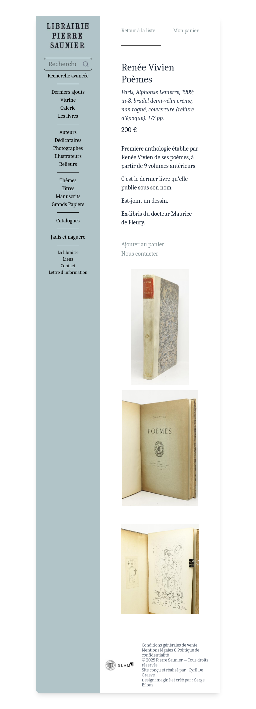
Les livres (68, 116)
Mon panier (186, 31)
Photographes (68, 148)
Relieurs (68, 164)
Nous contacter (139, 253)
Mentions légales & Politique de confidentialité (170, 652)
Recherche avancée (67, 75)
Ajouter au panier (142, 244)
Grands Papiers (68, 204)
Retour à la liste (138, 31)
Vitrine (68, 100)
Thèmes (67, 180)
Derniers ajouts (67, 92)
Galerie (67, 108)
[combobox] (68, 64)
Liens (68, 259)
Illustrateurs (67, 156)
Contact (68, 266)
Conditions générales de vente (169, 645)
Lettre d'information (68, 273)
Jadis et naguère (68, 237)
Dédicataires (68, 140)
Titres (68, 188)
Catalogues (68, 220)
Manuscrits (68, 196)
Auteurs (68, 132)
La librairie (68, 253)
